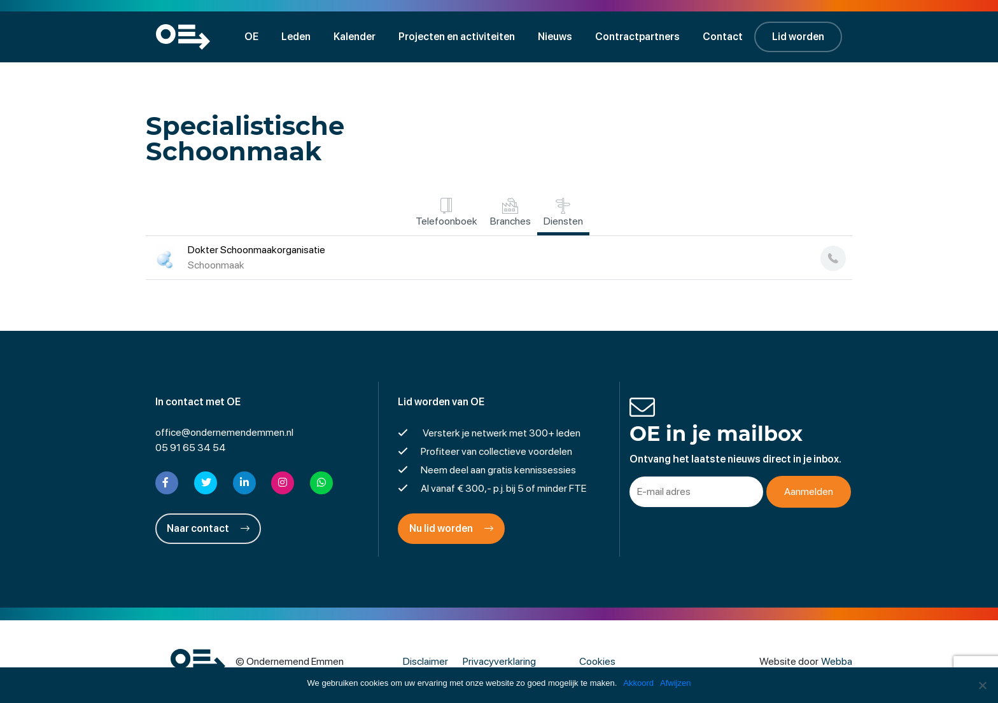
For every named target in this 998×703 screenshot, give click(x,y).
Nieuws (555, 37)
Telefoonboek (446, 212)
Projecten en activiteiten (456, 37)
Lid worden (798, 37)
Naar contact (208, 528)
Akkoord (638, 683)
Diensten (563, 212)
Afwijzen (675, 683)
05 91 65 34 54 (190, 448)
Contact (723, 37)
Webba (836, 661)
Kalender (355, 37)
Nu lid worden (451, 528)
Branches (510, 212)
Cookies (597, 661)
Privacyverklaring (499, 661)
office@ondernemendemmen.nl (224, 432)
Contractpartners (637, 37)
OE (251, 37)
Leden (296, 37)
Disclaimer (425, 661)
